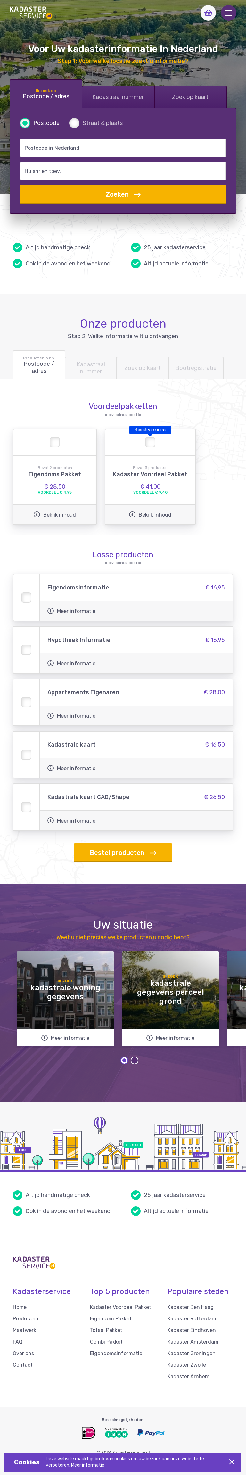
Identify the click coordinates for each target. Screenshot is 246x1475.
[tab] (46, 93)
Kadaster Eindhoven (192, 1330)
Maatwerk (24, 1330)
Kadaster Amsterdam (193, 1342)
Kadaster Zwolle (187, 1365)
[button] (228, 13)
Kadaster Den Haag (191, 1307)
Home (20, 1307)
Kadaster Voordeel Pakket (120, 1307)
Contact (23, 1365)
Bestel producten (123, 853)
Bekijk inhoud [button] (55, 514)
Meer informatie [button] (71, 611)
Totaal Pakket (106, 1330)
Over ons (23, 1353)
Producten (25, 1319)
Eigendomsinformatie (116, 1353)
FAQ (17, 1342)
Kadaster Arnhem (188, 1376)
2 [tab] (134, 1060)
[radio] (40, 123)
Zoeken (123, 195)
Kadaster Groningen (192, 1353)
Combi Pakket (106, 1342)
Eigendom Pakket (111, 1319)
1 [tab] (124, 1060)
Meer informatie (87, 1465)
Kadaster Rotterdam (192, 1319)
